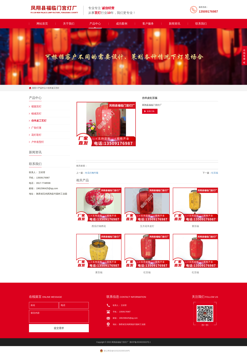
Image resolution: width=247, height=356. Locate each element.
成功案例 (121, 23)
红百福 (214, 173)
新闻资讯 (174, 23)
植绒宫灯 (36, 113)
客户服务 (148, 23)
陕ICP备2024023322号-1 (140, 342)
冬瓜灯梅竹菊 (91, 173)
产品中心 (95, 23)
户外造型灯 (37, 142)
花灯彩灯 (36, 134)
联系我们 (201, 23)
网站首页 (42, 23)
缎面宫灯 (36, 106)
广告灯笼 (36, 127)
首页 (34, 88)
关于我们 (68, 23)
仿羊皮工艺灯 (53, 88)
